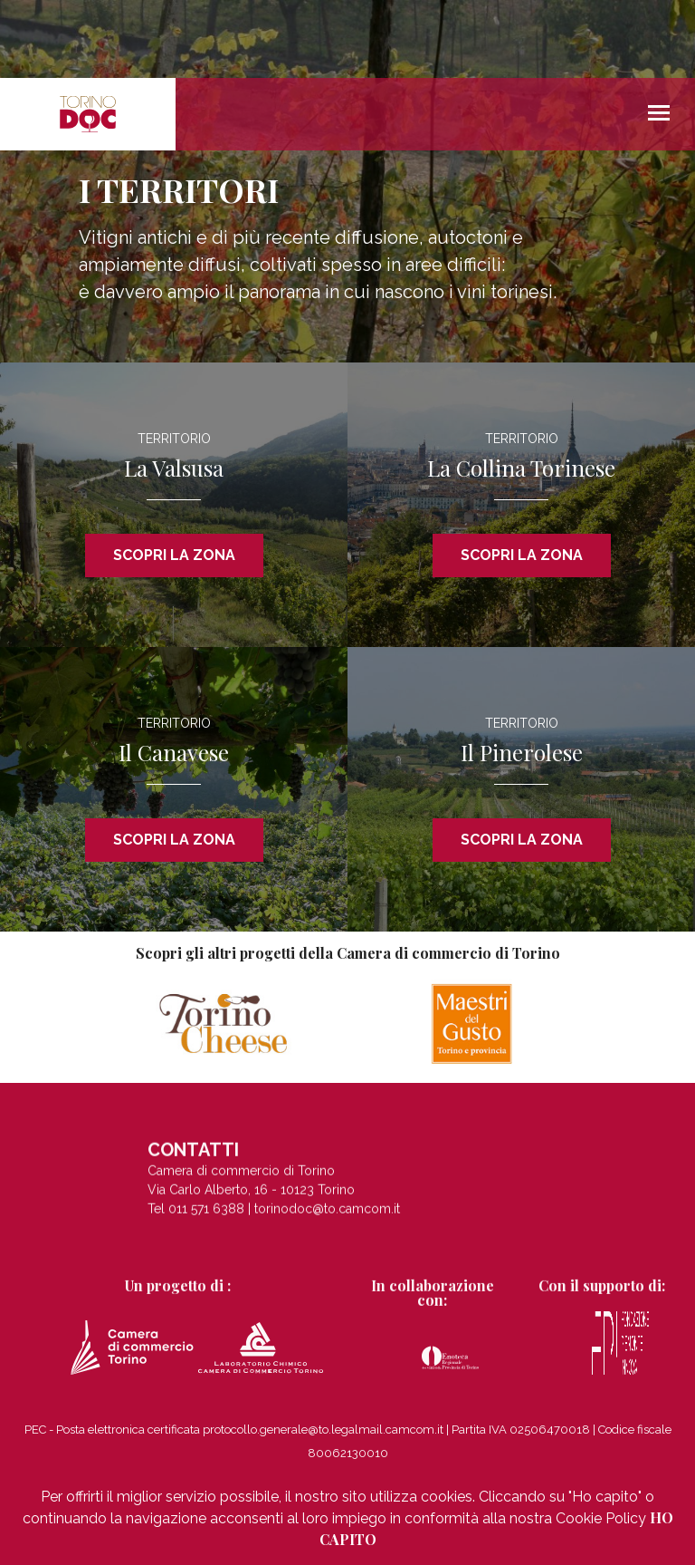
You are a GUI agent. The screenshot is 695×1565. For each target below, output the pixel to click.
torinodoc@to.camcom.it (327, 1214)
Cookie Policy (601, 1518)
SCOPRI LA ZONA (174, 555)
